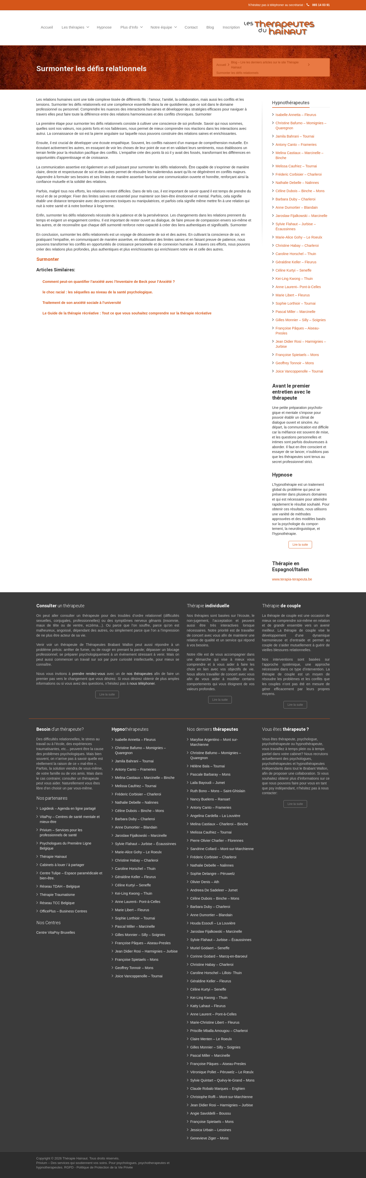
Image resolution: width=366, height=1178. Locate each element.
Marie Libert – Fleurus (293, 295)
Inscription (231, 27)
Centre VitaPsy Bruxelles (55, 932)
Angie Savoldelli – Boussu (210, 1113)
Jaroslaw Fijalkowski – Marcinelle (301, 216)
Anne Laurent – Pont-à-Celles (213, 1014)
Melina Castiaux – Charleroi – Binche (219, 824)
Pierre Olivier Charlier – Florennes (217, 841)
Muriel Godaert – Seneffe (210, 948)
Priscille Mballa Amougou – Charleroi (219, 1031)
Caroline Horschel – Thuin (296, 254)
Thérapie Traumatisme (57, 895)
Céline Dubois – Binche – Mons (300, 191)
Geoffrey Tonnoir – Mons (295, 363)
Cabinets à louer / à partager (62, 865)
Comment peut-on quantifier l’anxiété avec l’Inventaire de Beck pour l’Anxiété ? (109, 282)
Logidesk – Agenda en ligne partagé (68, 808)
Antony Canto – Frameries (296, 145)
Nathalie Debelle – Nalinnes (297, 183)
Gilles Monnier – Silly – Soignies (301, 320)
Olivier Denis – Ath (204, 882)
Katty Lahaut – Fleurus (208, 1006)
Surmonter (47, 259)
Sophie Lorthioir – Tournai (296, 303)
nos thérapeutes (140, 674)
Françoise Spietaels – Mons (297, 355)
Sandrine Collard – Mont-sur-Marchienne (222, 849)
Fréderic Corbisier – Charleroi (299, 174)
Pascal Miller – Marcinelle (296, 312)
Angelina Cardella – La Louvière (215, 816)
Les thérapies (75, 27)
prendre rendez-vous (88, 674)
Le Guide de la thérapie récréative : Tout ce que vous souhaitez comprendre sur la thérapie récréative (127, 313)
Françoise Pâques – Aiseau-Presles (143, 943)
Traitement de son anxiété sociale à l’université (82, 303)
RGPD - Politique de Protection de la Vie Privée (98, 1167)
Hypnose (104, 27)
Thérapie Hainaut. (75, 1158)
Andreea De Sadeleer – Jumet (214, 890)
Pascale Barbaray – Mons (210, 774)
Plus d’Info (131, 27)
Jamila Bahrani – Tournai (295, 136)
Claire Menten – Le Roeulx (211, 1039)
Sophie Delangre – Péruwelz (212, 874)
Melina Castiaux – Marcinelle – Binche (145, 778)
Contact (191, 27)
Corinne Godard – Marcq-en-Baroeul (218, 956)
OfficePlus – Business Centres (63, 911)
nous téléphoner (142, 683)
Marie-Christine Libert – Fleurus (215, 1022)
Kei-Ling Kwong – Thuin (294, 279)
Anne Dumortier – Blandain (297, 207)
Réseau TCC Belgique (57, 903)
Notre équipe (164, 27)
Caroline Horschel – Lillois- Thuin (216, 973)
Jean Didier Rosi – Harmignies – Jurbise (146, 951)
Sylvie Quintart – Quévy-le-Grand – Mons (222, 1080)
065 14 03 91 (318, 5)
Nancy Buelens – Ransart (210, 799)
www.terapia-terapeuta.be (292, 579)
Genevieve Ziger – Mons (209, 1138)
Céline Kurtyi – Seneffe (294, 270)
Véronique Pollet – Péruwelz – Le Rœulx (222, 1072)
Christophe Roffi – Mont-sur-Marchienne (221, 1097)
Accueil (47, 27)
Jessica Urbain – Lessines (210, 1130)
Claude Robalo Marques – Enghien (217, 1089)
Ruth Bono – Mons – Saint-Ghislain (217, 791)
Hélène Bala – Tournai (207, 766)
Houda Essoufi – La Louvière (213, 923)
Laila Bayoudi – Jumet (207, 783)
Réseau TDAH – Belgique (60, 886)
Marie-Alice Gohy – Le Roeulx (299, 237)
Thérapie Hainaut (53, 857)
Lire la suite (300, 544)
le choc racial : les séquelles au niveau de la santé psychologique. (98, 292)
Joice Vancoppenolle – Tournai (299, 371)
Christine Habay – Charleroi (297, 246)
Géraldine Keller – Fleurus (296, 262)
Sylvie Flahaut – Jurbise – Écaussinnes (145, 844)
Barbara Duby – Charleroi (296, 199)
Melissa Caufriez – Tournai (296, 166)
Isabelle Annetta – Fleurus (296, 115)
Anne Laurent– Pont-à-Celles (298, 287)
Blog (210, 27)
